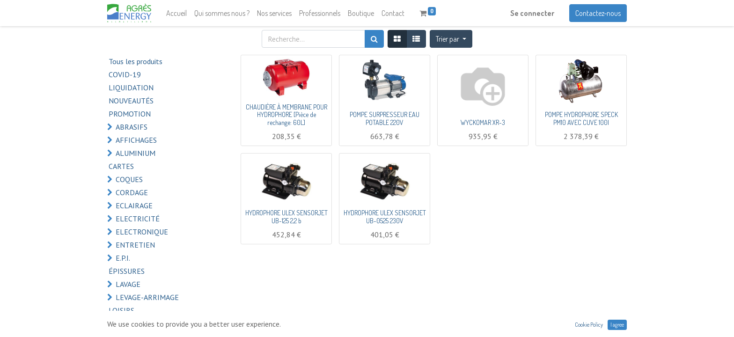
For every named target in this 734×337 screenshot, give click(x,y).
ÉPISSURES (127, 271)
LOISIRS (121, 310)
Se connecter (532, 13)
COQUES (129, 179)
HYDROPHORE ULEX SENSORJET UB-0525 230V (385, 217)
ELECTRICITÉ (138, 218)
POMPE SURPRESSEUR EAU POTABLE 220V (384, 118)
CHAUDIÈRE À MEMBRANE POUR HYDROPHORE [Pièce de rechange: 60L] (286, 115)
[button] (451, 39)
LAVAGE (128, 284)
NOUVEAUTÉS (131, 100)
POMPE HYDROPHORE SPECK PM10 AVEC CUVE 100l (581, 118)
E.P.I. (123, 258)
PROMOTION (130, 113)
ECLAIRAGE (134, 205)
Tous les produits (135, 61)
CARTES (121, 166)
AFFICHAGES (136, 140)
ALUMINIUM (135, 153)
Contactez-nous (598, 13)
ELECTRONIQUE (142, 231)
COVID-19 (125, 74)
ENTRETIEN (135, 244)
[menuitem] (176, 13)
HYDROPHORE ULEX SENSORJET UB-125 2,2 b (286, 217)
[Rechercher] (374, 39)
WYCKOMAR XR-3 (483, 122)
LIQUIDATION (131, 87)
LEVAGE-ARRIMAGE (147, 297)
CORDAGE (132, 192)
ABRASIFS (131, 127)
